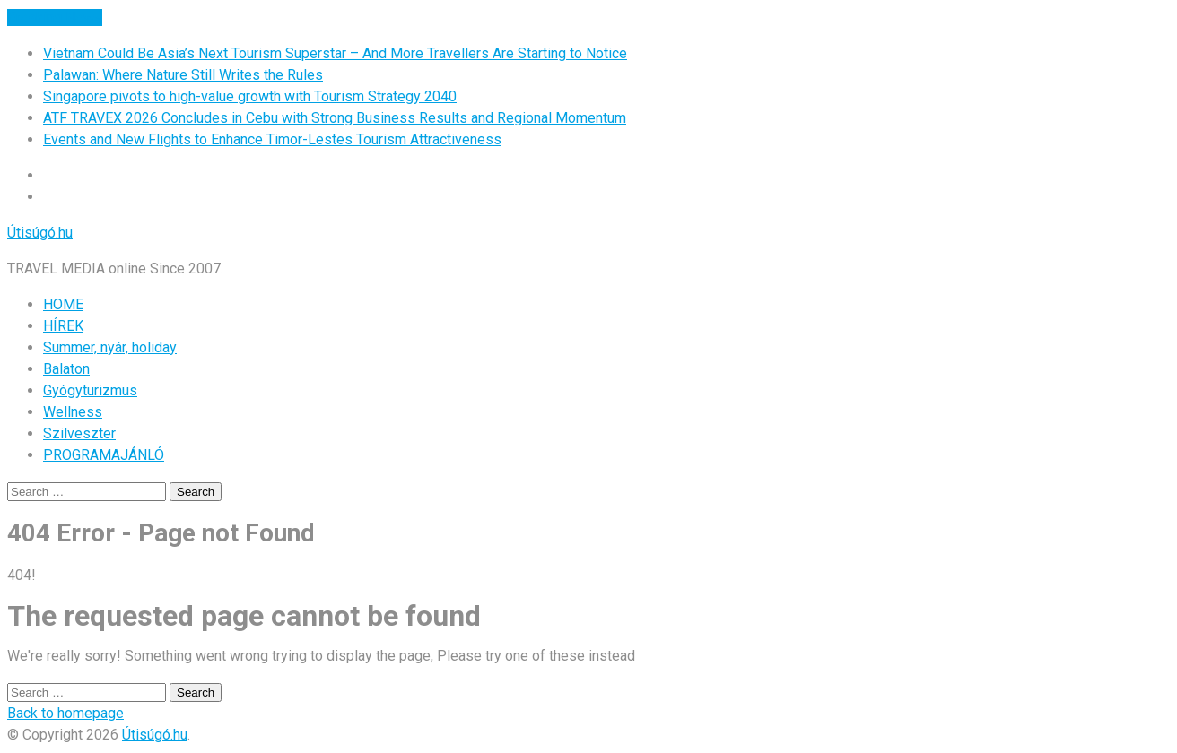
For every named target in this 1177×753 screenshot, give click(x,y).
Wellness (72, 411)
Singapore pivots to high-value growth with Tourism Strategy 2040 (250, 96)
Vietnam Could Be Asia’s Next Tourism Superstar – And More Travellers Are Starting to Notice (335, 53)
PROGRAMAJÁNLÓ (103, 454)
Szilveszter (79, 433)
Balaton (66, 368)
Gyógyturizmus (90, 390)
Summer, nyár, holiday (110, 347)
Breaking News (54, 17)
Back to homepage (65, 713)
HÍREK (63, 325)
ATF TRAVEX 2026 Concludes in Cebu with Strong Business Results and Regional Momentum (334, 117)
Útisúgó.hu (40, 232)
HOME (63, 304)
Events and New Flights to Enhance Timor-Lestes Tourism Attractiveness (272, 139)
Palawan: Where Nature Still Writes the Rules (183, 74)
